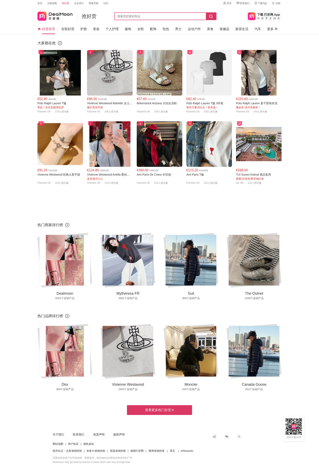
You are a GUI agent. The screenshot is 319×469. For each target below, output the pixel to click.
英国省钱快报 (118, 450)
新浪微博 (214, 436)
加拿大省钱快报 (95, 450)
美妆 (96, 29)
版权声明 (119, 434)
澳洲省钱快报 (156, 450)
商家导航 (93, 3)
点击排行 (79, 3)
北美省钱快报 (74, 450)
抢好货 (65, 3)
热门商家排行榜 (50, 225)
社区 (105, 3)
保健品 (224, 29)
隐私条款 (88, 443)
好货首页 (46, 29)
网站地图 (58, 443)
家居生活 (241, 29)
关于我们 (58, 434)
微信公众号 (227, 436)
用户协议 (73, 443)
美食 (210, 29)
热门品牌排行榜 (50, 316)
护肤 (83, 29)
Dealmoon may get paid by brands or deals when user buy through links (91, 462)
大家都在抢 (46, 43)
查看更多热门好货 (159, 410)
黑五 (172, 450)
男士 (178, 29)
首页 (39, 3)
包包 (166, 29)
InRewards (187, 450)
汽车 (258, 29)
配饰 (153, 29)
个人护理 (112, 29)
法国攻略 (52, 3)
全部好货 (67, 29)
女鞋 (140, 29)
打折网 (54, 15)
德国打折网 (137, 450)
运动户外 (194, 29)
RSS (239, 436)
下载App (260, 3)
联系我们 (243, 3)
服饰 (128, 29)
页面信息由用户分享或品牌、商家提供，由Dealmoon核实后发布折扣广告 (92, 457)
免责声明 (99, 434)
